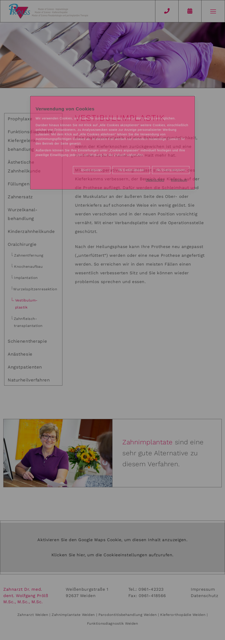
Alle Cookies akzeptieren (170, 170)
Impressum (179, 180)
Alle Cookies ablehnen (131, 170)
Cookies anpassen (92, 170)
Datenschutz (155, 180)
